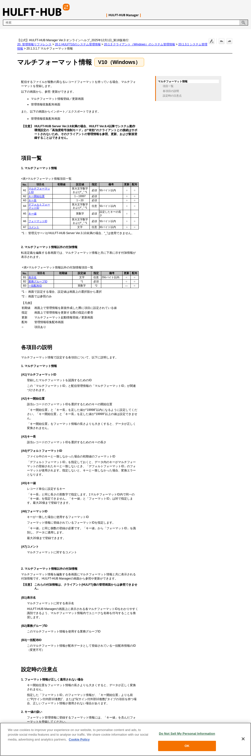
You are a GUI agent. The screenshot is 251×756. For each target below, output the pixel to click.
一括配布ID (35, 285)
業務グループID (37, 281)
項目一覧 (168, 86)
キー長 (32, 200)
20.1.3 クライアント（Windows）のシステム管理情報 (139, 44)
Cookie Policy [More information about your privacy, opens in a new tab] (79, 739)
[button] (243, 22)
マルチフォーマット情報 (173, 81)
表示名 (32, 277)
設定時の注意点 (172, 95)
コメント (33, 227)
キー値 (32, 213)
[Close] (243, 738)
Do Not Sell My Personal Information (187, 733)
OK (187, 746)
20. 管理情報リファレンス (34, 44)
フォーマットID (37, 221)
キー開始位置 (36, 196)
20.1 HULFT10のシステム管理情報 (78, 44)
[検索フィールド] (125, 22)
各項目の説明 (171, 91)
